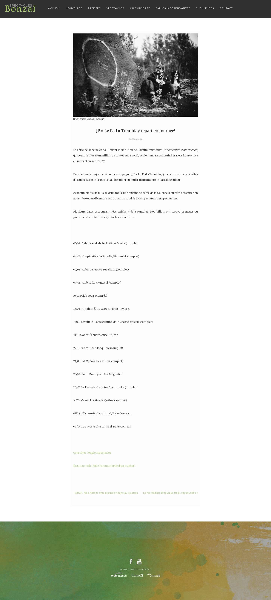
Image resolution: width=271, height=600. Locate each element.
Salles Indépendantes (173, 8)
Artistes (94, 8)
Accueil (54, 8)
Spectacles (115, 8)
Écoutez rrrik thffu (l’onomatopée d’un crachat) (104, 465)
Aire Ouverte (140, 8)
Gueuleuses (205, 8)
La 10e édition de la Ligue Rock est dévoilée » (170, 492)
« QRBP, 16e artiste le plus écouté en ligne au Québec (105, 492)
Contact (226, 8)
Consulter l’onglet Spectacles (92, 452)
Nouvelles (74, 8)
